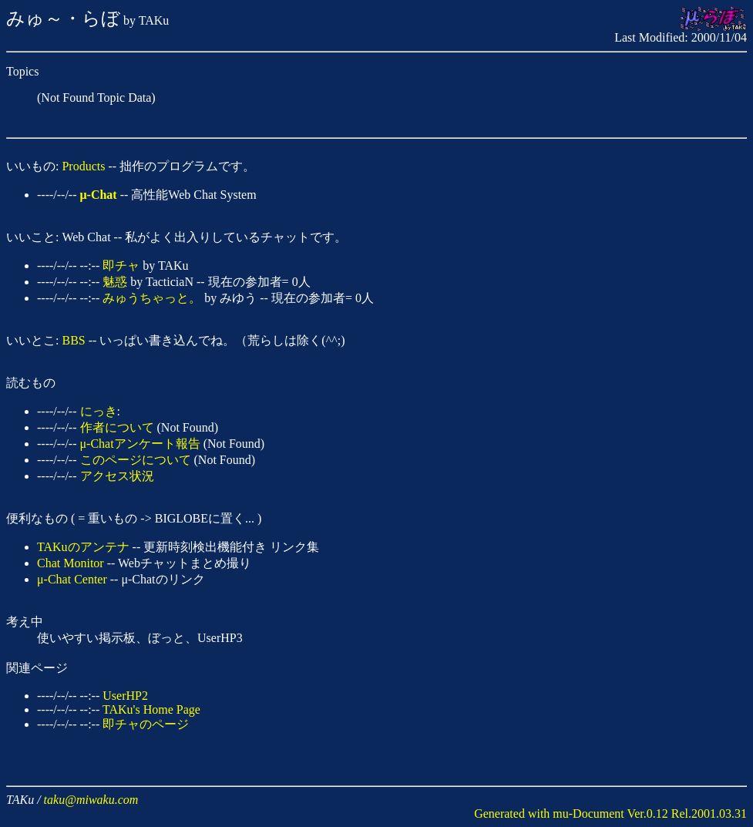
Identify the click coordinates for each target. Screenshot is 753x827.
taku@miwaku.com (91, 799)
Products (83, 166)
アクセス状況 (117, 475)
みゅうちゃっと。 (152, 297)
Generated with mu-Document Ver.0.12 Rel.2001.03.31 (610, 813)
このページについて (135, 459)
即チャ (121, 265)
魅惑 (115, 281)
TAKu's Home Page (151, 709)
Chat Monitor (70, 563)
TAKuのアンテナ (83, 546)
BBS (73, 340)
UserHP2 (125, 695)
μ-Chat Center (72, 579)
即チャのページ (146, 724)
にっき (98, 411)
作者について (117, 427)
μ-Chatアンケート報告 (140, 443)
